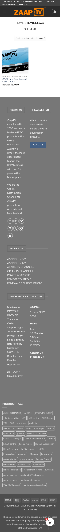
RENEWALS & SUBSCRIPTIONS (24, 283)
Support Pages (15, 327)
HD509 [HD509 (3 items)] (51, 438)
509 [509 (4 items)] (24, 418)
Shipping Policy (15, 339)
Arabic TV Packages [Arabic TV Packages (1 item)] (35, 428)
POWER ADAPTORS (18, 274)
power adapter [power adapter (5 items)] (10, 459)
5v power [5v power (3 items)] (28, 412)
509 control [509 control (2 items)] (33, 418)
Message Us (37, 356)
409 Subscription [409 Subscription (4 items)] (11, 418)
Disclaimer (13, 347)
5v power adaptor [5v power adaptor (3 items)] (43, 412)
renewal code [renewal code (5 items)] (24, 464)
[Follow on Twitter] (21, 221)
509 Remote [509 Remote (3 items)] (48, 418)
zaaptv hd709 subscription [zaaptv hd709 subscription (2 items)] (32, 475)
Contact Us (36, 352)
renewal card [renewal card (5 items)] (9, 464)
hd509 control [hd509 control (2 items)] (9, 444)
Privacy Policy (15, 335)
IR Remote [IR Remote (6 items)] (33, 454)
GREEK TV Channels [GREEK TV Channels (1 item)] (36, 433)
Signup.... (35, 136)
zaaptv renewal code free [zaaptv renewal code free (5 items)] (34, 485)
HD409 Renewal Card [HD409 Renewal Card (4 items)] (34, 438)
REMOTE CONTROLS (19, 279)
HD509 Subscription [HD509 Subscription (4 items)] (44, 444)
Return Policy (14, 343)
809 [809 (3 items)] (12, 423)
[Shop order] (30, 38)
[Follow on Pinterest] (21, 228)
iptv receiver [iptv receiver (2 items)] (9, 454)
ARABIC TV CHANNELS (20, 266)
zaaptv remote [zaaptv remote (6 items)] (10, 480)
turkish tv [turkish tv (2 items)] (49, 469)
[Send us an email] (10, 228)
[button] (4, 12)
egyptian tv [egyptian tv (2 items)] (8, 433)
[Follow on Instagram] (16, 221)
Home (20, 22)
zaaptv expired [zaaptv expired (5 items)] (10, 475)
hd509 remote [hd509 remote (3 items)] (25, 444)
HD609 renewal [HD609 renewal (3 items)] (10, 449)
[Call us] (16, 228)
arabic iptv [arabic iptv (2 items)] (21, 423)
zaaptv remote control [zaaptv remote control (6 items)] (30, 480)
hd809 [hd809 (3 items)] (41, 449)
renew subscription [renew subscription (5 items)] (12, 469)
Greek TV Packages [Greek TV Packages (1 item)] (12, 438)
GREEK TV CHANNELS (20, 270)
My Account (14, 306)
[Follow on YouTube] (10, 235)
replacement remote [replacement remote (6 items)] (33, 469)
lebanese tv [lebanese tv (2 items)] (46, 454)
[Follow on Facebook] (10, 221)
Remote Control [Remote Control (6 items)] (43, 459)
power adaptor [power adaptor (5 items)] (26, 459)
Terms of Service (16, 331)
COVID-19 (13, 351)
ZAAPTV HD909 (16, 258)
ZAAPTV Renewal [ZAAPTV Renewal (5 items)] (11, 485)
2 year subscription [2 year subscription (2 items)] (12, 412)
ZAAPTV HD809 (16, 262)
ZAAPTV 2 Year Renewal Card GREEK (14, 80)
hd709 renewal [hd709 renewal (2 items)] (28, 449)
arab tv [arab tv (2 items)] (50, 428)
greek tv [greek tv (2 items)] (20, 433)
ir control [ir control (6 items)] (22, 454)
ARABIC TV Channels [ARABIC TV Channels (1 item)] (13, 428)
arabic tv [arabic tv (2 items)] (33, 423)
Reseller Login (15, 355)
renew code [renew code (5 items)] (38, 464)
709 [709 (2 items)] (5, 423)
